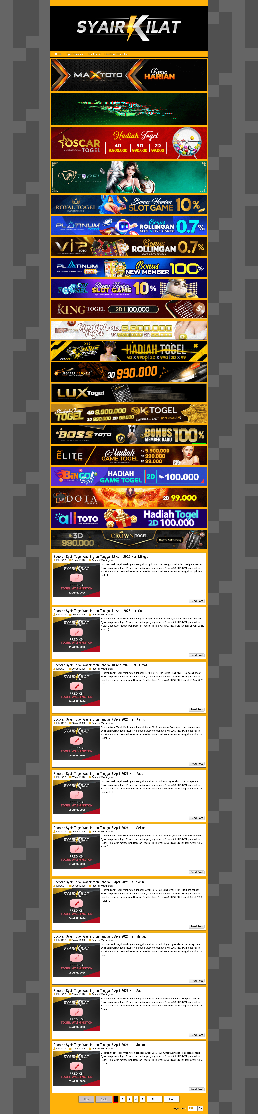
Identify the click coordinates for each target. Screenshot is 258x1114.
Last (171, 1099)
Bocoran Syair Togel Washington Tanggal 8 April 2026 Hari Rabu (98, 774)
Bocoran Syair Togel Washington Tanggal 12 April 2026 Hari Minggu (100, 557)
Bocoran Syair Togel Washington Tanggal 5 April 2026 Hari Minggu (99, 936)
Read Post (196, 601)
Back (104, 1099)
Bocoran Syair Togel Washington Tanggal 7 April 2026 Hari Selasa (99, 828)
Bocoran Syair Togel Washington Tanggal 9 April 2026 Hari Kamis (99, 719)
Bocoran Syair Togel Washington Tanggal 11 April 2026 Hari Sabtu (99, 611)
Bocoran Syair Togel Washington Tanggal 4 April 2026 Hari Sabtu (98, 991)
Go (200, 1108)
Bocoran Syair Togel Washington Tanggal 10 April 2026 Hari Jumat (100, 665)
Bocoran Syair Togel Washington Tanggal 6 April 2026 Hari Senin (98, 882)
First (86, 1099)
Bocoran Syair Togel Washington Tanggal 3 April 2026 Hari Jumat (99, 1045)
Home (58, 54)
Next (154, 1099)
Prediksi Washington (102, 560)
